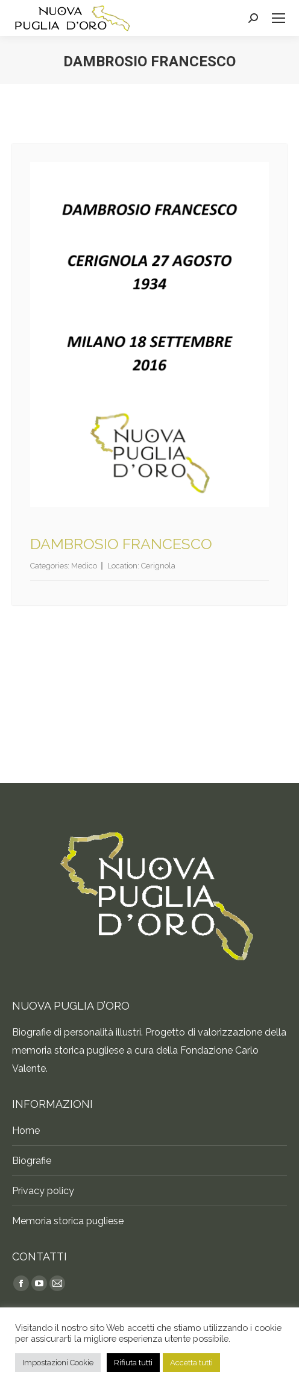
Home (26, 1130)
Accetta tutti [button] (191, 1362)
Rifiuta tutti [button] (133, 1362)
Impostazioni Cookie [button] (57, 1362)
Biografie (31, 1160)
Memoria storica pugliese (68, 1221)
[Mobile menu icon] (278, 18)
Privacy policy (43, 1191)
